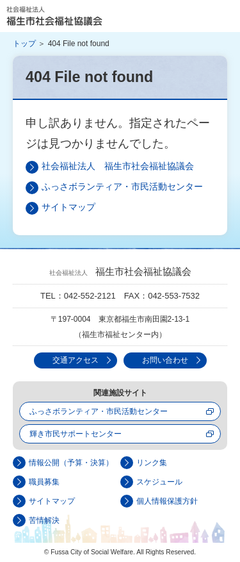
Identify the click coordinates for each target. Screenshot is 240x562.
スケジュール (159, 481)
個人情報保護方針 (167, 501)
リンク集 (151, 462)
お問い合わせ (165, 360)
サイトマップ (68, 207)
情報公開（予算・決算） (71, 462)
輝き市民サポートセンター (75, 433)
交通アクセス (75, 360)
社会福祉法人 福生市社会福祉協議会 (54, 16)
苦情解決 (44, 520)
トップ (24, 43)
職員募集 (44, 481)
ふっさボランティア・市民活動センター (122, 186)
